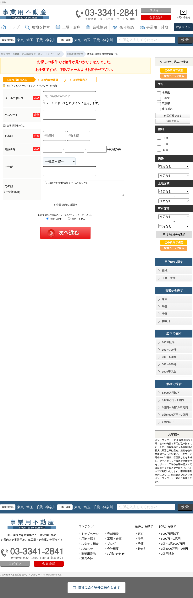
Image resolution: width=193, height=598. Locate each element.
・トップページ (88, 533)
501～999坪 (169, 364)
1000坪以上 (169, 371)
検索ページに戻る (174, 76)
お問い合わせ (183, 17)
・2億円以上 (166, 553)
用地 (164, 270)
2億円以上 (168, 422)
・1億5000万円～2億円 (173, 548)
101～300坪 (169, 349)
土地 (162, 138)
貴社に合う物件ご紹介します (96, 588)
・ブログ (110, 543)
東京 (20, 40)
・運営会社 (85, 558)
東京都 (163, 103)
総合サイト (183, 27)
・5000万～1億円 (169, 538)
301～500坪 (169, 356)
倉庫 (162, 150)
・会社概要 (111, 548)
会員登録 (156, 17)
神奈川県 (165, 108)
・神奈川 (140, 548)
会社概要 (100, 27)
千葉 (39, 40)
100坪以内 (168, 342)
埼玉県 (163, 92)
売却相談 (126, 27)
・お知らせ (85, 548)
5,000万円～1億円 (173, 400)
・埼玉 (139, 538)
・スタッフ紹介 (88, 543)
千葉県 (163, 98)
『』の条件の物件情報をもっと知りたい (88, 190)
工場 (162, 144)
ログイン (156, 10)
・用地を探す (87, 538)
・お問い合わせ (114, 553)
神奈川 (50, 40)
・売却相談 (111, 533)
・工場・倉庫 (113, 538)
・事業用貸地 (87, 553)
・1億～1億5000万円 (171, 543)
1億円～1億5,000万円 (175, 407)
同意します (54, 221)
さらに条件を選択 (174, 234)
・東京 (139, 533)
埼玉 (29, 40)
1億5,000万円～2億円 (175, 414)
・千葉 (139, 543)
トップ (14, 27)
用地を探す (41, 27)
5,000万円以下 (170, 392)
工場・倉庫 (71, 27)
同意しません (76, 221)
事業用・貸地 (157, 27)
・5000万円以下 (168, 533)
